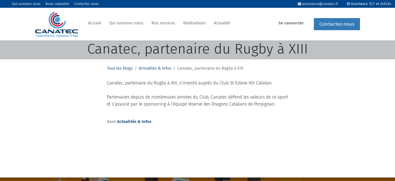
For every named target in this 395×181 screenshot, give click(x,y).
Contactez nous (86, 4)
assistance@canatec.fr (318, 4)
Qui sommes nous (26, 4)
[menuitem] (94, 24)
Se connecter (291, 23)
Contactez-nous (336, 24)
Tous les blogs (120, 68)
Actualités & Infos (155, 68)
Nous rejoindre (57, 4)
